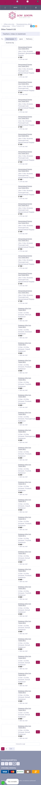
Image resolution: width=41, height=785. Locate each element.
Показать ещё (20, 744)
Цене (21, 39)
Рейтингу (29, 39)
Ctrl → (12, 749)
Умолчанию (10, 39)
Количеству (10, 43)
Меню (15, 7)
